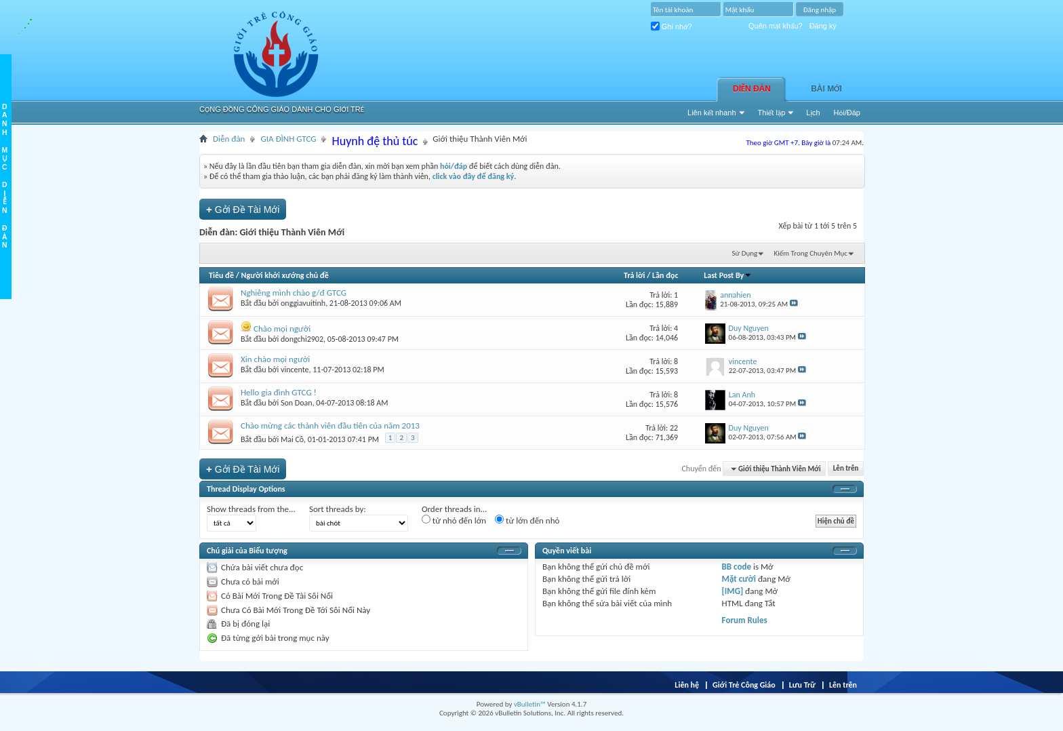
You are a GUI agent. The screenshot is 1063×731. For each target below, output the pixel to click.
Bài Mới (826, 89)
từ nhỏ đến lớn (454, 520)
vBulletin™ (530, 704)
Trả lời (634, 275)
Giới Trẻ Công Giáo (744, 685)
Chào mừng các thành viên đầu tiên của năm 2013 (330, 425)
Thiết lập (772, 112)
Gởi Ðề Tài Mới (242, 209)
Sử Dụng (745, 253)
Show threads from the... (251, 509)
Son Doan (297, 403)
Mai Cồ (292, 439)
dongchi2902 (302, 339)
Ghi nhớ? (671, 26)
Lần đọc (665, 275)
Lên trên (846, 469)
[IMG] (733, 591)
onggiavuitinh (303, 303)
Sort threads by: (337, 509)
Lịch (813, 112)
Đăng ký (823, 26)
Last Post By (728, 275)
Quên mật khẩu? (775, 26)
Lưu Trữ (802, 685)
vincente (295, 369)
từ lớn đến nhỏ (527, 520)
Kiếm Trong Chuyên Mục (810, 253)
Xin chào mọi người (275, 359)
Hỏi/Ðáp (847, 112)
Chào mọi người (282, 328)
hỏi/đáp (453, 166)
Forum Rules (744, 620)
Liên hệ (687, 685)
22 (674, 428)
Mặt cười (739, 579)
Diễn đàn (752, 89)
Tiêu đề (221, 275)
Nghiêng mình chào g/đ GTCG (293, 293)
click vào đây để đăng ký (474, 176)
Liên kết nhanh (711, 112)
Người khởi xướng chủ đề (285, 275)
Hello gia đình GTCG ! (279, 392)
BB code (736, 566)
